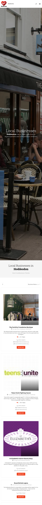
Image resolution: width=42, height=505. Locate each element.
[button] (2, 284)
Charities (27, 273)
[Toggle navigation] (40, 4)
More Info (21, 347)
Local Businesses (20, 273)
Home (13, 273)
